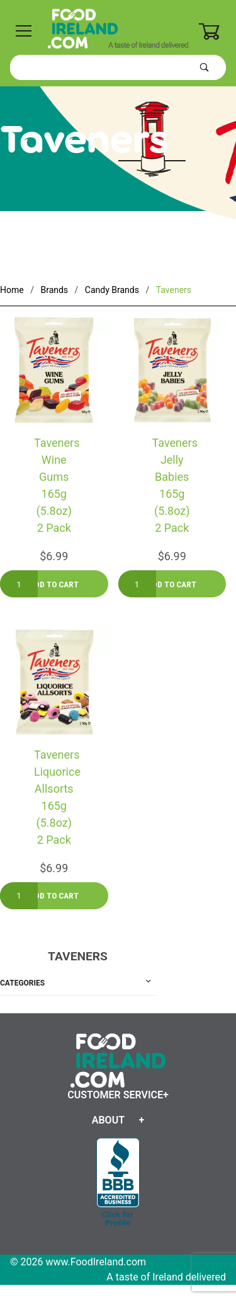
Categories (22, 983)
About (108, 1120)
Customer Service (115, 1095)
